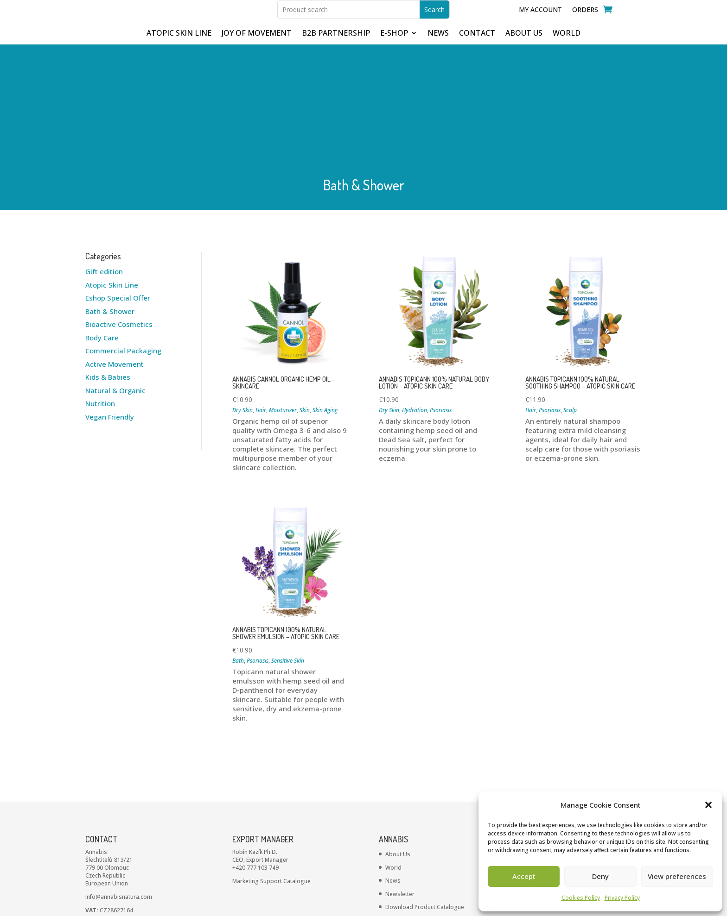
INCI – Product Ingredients (420, 834)
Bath (238, 575)
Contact (542, 768)
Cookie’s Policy (552, 781)
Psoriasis (441, 324)
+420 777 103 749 (255, 782)
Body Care (102, 252)
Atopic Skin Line (111, 199)
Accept (524, 876)
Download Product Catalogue (424, 821)
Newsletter (400, 808)
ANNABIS (133, 902)
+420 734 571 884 (255, 855)
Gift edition (104, 185)
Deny (600, 876)
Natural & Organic (115, 304)
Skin (305, 324)
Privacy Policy (622, 898)
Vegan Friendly (109, 331)
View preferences (677, 876)
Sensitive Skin (287, 575)
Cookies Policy (580, 898)
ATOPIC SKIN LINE (179, 60)
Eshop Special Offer (117, 212)
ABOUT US (523, 60)
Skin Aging (325, 324)
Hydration (414, 324)
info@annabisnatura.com (118, 811)
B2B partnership (336, 60)
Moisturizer (283, 324)
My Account (540, 23)
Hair (260, 324)
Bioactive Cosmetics (119, 238)
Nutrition (100, 317)
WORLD (566, 60)
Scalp (570, 324)
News (393, 795)
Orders (585, 23)
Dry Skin (242, 324)
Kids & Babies (107, 291)
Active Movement (114, 278)
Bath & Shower (109, 225)
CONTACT (477, 60)
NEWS (438, 60)
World (393, 781)
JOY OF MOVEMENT (257, 60)
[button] (708, 804)
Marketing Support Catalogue (271, 795)
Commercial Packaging (123, 265)
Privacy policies (163, 902)
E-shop (394, 60)
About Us (397, 768)
